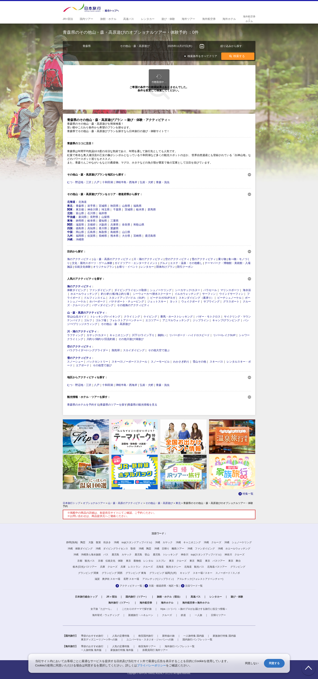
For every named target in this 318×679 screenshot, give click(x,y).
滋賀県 (80, 224)
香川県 (103, 228)
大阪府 (103, 224)
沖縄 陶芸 (145, 548)
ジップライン (201, 320)
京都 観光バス (86, 560)
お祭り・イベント (127, 266)
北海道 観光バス (194, 566)
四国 (70, 228)
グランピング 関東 (88, 573)
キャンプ (185, 573)
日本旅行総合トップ (86, 596)
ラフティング (75, 335)
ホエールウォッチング (83, 293)
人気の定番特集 (120, 635)
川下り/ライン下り (143, 335)
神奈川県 (92, 209)
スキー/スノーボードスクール (130, 361)
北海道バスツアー (217, 566)
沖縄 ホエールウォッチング (234, 548)
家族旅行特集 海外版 (121, 650)
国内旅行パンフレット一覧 (197, 639)
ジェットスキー (156, 301)
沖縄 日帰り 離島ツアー (169, 548)
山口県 (126, 232)
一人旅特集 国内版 (193, 635)
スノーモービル (160, 361)
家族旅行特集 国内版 (224, 635)
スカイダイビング (134, 350)
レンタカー (147, 266)
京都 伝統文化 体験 (110, 560)
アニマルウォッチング (175, 320)
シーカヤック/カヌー (187, 290)
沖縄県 (80, 239)
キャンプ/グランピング (226, 320)
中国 (70, 232)
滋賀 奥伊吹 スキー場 (107, 579)
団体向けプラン (165, 266)
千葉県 (117, 209)
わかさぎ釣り (181, 361)
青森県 (80, 205)
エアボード (82, 365)
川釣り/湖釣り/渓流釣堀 (101, 339)
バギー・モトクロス (208, 316)
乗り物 (222, 259)
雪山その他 (199, 361)
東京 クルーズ (177, 560)
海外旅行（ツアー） (119, 602)
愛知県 (103, 220)
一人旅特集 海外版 (91, 650)
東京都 (80, 209)
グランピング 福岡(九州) (163, 573)
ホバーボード (97, 301)
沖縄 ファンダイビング (201, 548)
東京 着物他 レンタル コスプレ (146, 560)
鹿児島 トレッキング (165, 554)
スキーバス (216, 361)
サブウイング (211, 301)
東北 (70, 205)
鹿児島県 (150, 235)
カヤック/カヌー (96, 335)
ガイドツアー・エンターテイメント (136, 263)
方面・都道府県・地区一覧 (164, 585)
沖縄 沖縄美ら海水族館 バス (91, 554)
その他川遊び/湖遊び (131, 339)
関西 (70, 224)
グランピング (237, 566)
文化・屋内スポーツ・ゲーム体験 (92, 263)
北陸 (70, 213)
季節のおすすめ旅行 (92, 635)
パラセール (210, 290)
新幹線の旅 (168, 635)
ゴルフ (88, 320)
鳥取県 (103, 232)
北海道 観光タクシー (168, 566)
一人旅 (198, 615)
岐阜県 (91, 220)
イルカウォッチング (187, 293)
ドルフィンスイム (94, 297)
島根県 (114, 232)
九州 (70, 235)
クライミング (132, 316)
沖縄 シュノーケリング (238, 542)
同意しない (252, 663)
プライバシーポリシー (151, 665)
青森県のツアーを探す (113, 404)
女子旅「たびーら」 (102, 608)
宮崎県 (137, 235)
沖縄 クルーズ (212, 542)
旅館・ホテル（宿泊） (169, 596)
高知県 (91, 228)
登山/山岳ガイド (77, 316)
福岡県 (80, 235)
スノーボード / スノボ (227, 573)
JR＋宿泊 (111, 596)
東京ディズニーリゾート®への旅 (99, 639)
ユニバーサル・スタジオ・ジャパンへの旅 (150, 639)
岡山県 (80, 232)
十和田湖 (107, 182)
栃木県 (140, 209)
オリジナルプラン (104, 266)
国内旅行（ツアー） (137, 596)
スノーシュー (75, 361)
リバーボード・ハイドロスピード (189, 335)
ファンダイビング (100, 290)
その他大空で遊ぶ (159, 350)
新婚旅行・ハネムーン (140, 615)
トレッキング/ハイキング (105, 316)
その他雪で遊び (102, 365)
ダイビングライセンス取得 (130, 290)
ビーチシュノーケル (229, 297)
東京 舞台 (234, 560)
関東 (70, 209)
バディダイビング (103, 305)
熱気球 (116, 350)
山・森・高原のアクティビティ (112, 259)
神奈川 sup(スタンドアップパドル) (201, 554)
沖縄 (70, 239)
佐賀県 (91, 235)
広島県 (91, 232)
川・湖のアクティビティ (148, 259)
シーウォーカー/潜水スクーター (152, 293)
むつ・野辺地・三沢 (79, 182)
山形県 (126, 205)
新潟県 (83, 216)
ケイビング (150, 316)
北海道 (71, 201)
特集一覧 (248, 493)
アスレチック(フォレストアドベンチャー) (200, 579)
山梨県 (106, 216)
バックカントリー (97, 361)
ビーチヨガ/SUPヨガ (162, 297)
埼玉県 (106, 209)
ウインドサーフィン (231, 293)
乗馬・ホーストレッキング (176, 316)
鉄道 (183, 615)
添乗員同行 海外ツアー (155, 650)
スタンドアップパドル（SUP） (128, 297)
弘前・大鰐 (146, 182)
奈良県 (126, 224)
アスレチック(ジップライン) (158, 579)
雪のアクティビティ (204, 259)
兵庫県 (114, 224)
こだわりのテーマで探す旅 (137, 608)
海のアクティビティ (79, 259)
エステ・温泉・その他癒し (186, 263)
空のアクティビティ (177, 259)
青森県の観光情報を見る (142, 404)
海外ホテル (167, 602)
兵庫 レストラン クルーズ (137, 566)
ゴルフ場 (101, 320)
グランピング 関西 (112, 573)
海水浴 (247, 290)
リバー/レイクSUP (224, 335)
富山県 (80, 213)
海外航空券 (146, 602)
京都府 (91, 224)
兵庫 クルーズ (108, 566)
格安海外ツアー (147, 646)
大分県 (126, 235)
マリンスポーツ (229, 290)
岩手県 (91, 205)
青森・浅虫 (162, 182)
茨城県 (129, 209)
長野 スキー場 (131, 579)
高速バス (196, 596)
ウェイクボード (190, 301)
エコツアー (152, 320)
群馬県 (152, 209)
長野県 (94, 216)
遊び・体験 (237, 596)
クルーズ (167, 615)
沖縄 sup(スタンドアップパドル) (133, 542)
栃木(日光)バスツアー (85, 566)
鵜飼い (162, 335)
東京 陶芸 (196, 560)
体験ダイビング (76, 290)
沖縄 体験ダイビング (80, 548)
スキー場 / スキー (202, 573)
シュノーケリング (161, 290)
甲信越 (71, 216)
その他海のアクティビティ (133, 305)
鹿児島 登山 (142, 554)
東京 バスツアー (215, 560)
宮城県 (103, 205)
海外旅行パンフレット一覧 (180, 646)
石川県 (91, 213)
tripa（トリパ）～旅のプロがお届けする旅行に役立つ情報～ (194, 608)
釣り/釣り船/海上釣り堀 (115, 293)
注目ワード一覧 (194, 585)
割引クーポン (185, 266)
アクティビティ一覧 (131, 585)
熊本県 (114, 235)
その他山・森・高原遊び (116, 324)
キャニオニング (119, 335)
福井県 (103, 213)
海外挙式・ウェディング (106, 615)
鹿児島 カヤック (122, 554)
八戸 (96, 182)
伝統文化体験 (83, 266)
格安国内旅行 (145, 635)
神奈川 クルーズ (234, 554)
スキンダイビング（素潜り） (196, 297)
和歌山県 (138, 224)
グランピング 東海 (136, 573)
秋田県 (114, 205)
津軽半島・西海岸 (126, 182)
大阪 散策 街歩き (99, 542)
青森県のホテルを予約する (83, 404)
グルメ (164, 263)
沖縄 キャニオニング (188, 542)
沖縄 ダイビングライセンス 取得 (115, 548)
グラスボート (231, 301)
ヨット (174, 301)
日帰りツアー (218, 615)
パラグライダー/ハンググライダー (87, 350)
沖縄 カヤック (164, 542)
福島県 (137, 205)
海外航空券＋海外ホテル (196, 602)
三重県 (114, 220)
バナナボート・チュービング (126, 301)
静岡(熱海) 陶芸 (75, 542)
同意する (274, 663)
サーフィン (209, 293)
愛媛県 (114, 228)
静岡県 (80, 220)
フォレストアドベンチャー (126, 320)
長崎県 (103, 235)
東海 (70, 220)
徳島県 (80, 228)
